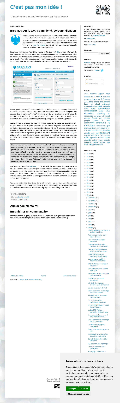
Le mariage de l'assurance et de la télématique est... (98, 316)
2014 (89, 189)
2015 (89, 186)
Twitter (97, 70)
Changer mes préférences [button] (78, 394)
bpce (86, 104)
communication (90, 106)
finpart (107, 116)
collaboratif (106, 104)
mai (89, 219)
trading (102, 142)
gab (100, 118)
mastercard (106, 130)
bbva (91, 102)
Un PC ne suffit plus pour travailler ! (96, 241)
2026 (89, 153)
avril (90, 222)
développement (90, 111)
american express (97, 94)
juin (89, 216)
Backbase (32, 166)
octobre (91, 204)
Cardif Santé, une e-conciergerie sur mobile (97, 301)
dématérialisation (104, 109)
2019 (89, 174)
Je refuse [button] (84, 389)
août (90, 210)
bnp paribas (105, 102)
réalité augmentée (90, 138)
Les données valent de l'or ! (97, 288)
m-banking (102, 128)
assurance (96, 96)
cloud (97, 104)
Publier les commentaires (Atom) (31, 279)
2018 (89, 177)
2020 (89, 171)
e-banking (20, 197)
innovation (89, 125)
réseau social (104, 138)
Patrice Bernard (99, 36)
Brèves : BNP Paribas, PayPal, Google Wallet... (98, 306)
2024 (89, 159)
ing (109, 123)
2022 (89, 165)
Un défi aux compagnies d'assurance (96, 325)
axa (104, 97)
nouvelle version (39, 45)
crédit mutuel (89, 109)
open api (95, 133)
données (89, 113)
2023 (89, 162)
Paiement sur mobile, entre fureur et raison (97, 236)
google (87, 120)
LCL (71, 133)
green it (98, 120)
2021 (89, 168)
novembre (92, 201)
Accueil (43, 276)
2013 (89, 192)
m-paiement (97, 130)
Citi (58, 52)
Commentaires (92, 84)
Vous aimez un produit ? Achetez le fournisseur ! (97, 260)
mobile (87, 133)
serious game (97, 140)
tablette (95, 142)
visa (108, 142)
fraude (94, 118)
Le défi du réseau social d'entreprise (96, 279)
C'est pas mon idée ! (36, 7)
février (90, 228)
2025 (89, 157)
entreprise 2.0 (99, 116)
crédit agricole (104, 106)
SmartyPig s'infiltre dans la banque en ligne (97, 352)
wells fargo (99, 144)
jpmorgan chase (90, 128)
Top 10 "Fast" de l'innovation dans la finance (97, 296)
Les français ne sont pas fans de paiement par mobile (98, 335)
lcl (97, 128)
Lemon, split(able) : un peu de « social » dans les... (99, 231)
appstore (87, 97)
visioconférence (89, 144)
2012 (89, 195)
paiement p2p (89, 135)
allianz (86, 94)
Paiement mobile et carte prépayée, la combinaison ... (98, 245)
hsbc (108, 121)
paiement (105, 133)
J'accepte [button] (72, 389)
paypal (97, 135)
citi (92, 104)
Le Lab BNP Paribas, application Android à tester (98, 311)
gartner (107, 118)
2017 (89, 180)
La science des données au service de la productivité (97, 250)
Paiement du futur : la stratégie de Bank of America (98, 292)
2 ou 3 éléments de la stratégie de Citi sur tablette (98, 320)
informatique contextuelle (95, 123)
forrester (87, 118)
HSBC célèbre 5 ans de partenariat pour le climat (97, 255)
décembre (92, 198)
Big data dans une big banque (98, 344)
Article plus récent (17, 276)
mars (90, 225)
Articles (89, 80)
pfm (101, 135)
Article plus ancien (70, 276)
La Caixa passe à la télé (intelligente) (96, 347)
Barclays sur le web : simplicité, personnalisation (98, 274)
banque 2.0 (98, 99)
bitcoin (96, 102)
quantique (107, 135)
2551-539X (92, 44)
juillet (90, 213)
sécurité (26, 197)
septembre (92, 207)
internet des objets (103, 126)
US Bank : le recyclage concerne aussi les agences (98, 284)
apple (108, 94)
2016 (89, 183)
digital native (104, 111)
